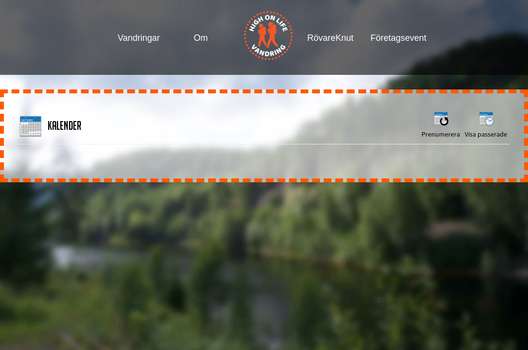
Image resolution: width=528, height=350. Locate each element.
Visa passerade (486, 124)
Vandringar (139, 38)
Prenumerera (441, 124)
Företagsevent (392, 38)
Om (201, 38)
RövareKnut (329, 38)
